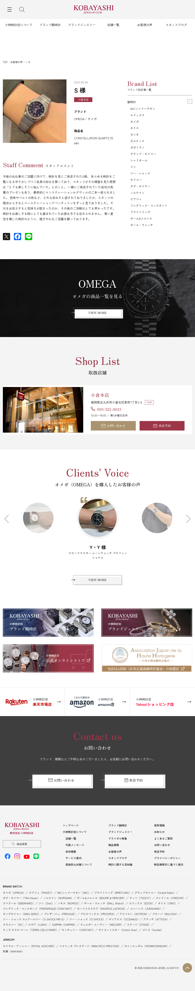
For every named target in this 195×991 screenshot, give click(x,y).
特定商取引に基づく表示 (168, 869)
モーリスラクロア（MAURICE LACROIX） (102, 913)
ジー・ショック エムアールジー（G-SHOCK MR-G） (34, 924)
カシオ (134, 138)
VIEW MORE (97, 313)
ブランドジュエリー (81, 24)
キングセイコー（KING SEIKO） (22, 919)
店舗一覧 (113, 24)
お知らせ (159, 838)
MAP (149, 402)
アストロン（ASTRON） (134, 919)
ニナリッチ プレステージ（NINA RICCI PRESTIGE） (90, 951)
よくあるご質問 (163, 844)
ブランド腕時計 (50, 24)
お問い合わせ (113, 426)
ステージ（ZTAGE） (139, 929)
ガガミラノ (137, 152)
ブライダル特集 (117, 844)
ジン (133, 174)
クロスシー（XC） (14, 929)
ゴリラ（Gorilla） (152, 935)
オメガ (134, 123)
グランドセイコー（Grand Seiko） (155, 897)
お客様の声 (144, 24)
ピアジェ (136, 210)
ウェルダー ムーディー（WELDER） (101, 929)
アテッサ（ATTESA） (156, 924)
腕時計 (132, 102)
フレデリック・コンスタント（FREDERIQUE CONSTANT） (38, 913)
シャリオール (139, 167)
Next (186, 521)
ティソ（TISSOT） (140, 903)
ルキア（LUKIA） (38, 929)
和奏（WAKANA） (13, 956)
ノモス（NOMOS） (69, 908)
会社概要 (71, 857)
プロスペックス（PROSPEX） (98, 919)
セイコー (136, 188)
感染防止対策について (79, 869)
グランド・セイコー (144, 159)
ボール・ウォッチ (142, 239)
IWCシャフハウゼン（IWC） (74, 897)
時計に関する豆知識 (120, 869)
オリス (134, 130)
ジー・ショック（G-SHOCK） (87, 924)
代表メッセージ (75, 850)
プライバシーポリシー (167, 863)
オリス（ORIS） (167, 908)
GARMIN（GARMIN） (64, 929)
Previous (9, 521)
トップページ (71, 831)
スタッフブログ (176, 24)
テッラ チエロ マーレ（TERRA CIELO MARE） (30, 935)
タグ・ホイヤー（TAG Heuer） (21, 903)
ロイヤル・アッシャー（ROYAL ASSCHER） (29, 951)
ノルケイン (137, 203)
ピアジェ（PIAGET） (41, 897)
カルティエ (137, 145)
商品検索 (22, 850)
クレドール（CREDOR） (170, 903)
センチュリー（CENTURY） (78, 935)
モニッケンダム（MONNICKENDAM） (146, 951)
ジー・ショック (141, 181)
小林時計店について (18, 24)
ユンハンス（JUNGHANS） (146, 913)
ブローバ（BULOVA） (165, 919)
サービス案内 (74, 863)
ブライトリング (141, 224)
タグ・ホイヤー (141, 195)
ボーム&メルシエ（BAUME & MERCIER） (101, 903)
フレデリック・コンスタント (150, 217)
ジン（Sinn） (46, 908)
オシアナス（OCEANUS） (124, 924)
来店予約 (162, 426)
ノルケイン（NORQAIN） (58, 903)
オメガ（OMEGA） (14, 897)
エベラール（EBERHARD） (19, 908)
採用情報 (159, 831)
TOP (5, 62)
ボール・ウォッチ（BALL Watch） (104, 908)
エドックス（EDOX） (141, 908)
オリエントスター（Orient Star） (118, 935)
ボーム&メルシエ (142, 232)
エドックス (137, 116)
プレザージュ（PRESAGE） (60, 919)
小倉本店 (103, 394)
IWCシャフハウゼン (143, 109)
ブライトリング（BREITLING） (112, 897)
